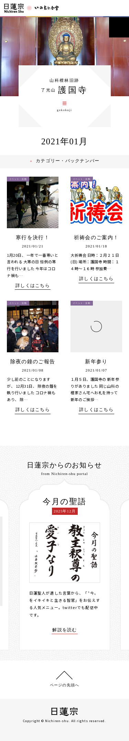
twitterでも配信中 (80, 609)
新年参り (96, 364)
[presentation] (14, 565)
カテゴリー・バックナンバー (68, 163)
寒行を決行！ (33, 240)
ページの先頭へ (64, 684)
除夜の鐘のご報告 (32, 364)
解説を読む (64, 631)
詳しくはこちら (32, 288)
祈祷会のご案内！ (96, 240)
